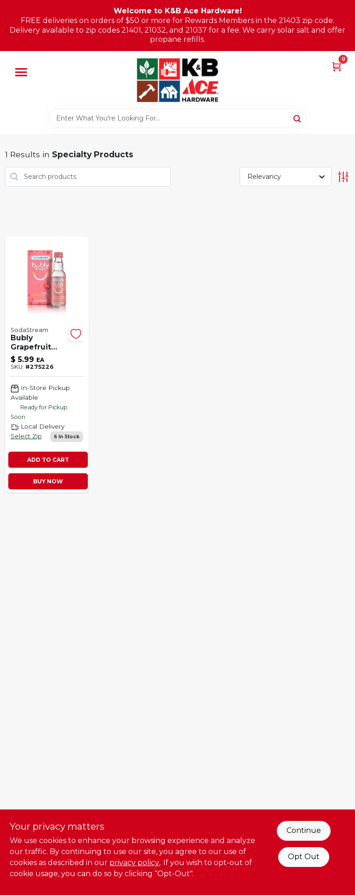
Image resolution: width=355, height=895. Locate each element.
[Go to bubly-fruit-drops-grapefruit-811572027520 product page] (47, 364)
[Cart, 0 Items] (336, 66)
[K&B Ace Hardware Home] (177, 80)
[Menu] (21, 72)
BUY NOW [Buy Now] (48, 481)
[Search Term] (177, 118)
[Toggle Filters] (343, 177)
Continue (303, 830)
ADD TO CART (48, 459)
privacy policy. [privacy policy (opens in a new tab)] (134, 862)
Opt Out (304, 856)
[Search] (297, 118)
